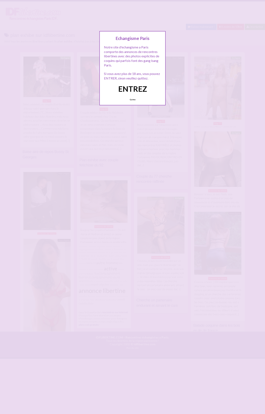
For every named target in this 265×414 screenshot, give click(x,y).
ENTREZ (132, 88)
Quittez (133, 100)
